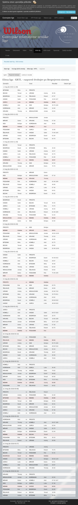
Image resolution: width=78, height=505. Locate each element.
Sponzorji (56, 50)
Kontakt (52, 503)
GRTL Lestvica (59, 18)
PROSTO (32, 90)
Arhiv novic (46, 50)
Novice (7, 50)
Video (24, 50)
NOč (30, 105)
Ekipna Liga (47, 18)
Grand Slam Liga (22, 18)
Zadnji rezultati (67, 50)
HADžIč (5, 99)
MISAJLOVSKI (33, 111)
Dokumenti (16, 50)
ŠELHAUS (32, 96)
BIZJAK (5, 93)
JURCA (5, 102)
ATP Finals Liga (36, 18)
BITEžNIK (6, 90)
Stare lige (7, 69)
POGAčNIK (32, 99)
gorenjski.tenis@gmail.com (60, 501)
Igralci (5, 75)
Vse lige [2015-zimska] (18, 69)
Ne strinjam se (70, 12)
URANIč (31, 93)
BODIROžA (6, 96)
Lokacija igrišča (61, 503)
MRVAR (31, 108)
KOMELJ (5, 105)
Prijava (74, 18)
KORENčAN (6, 108)
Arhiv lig (37, 50)
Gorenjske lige (8, 18)
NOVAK (31, 102)
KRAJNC (5, 111)
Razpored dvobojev (14, 75)
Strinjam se (61, 12)
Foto (30, 50)
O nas (7, 55)
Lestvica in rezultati (27, 75)
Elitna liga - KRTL (32, 69)
